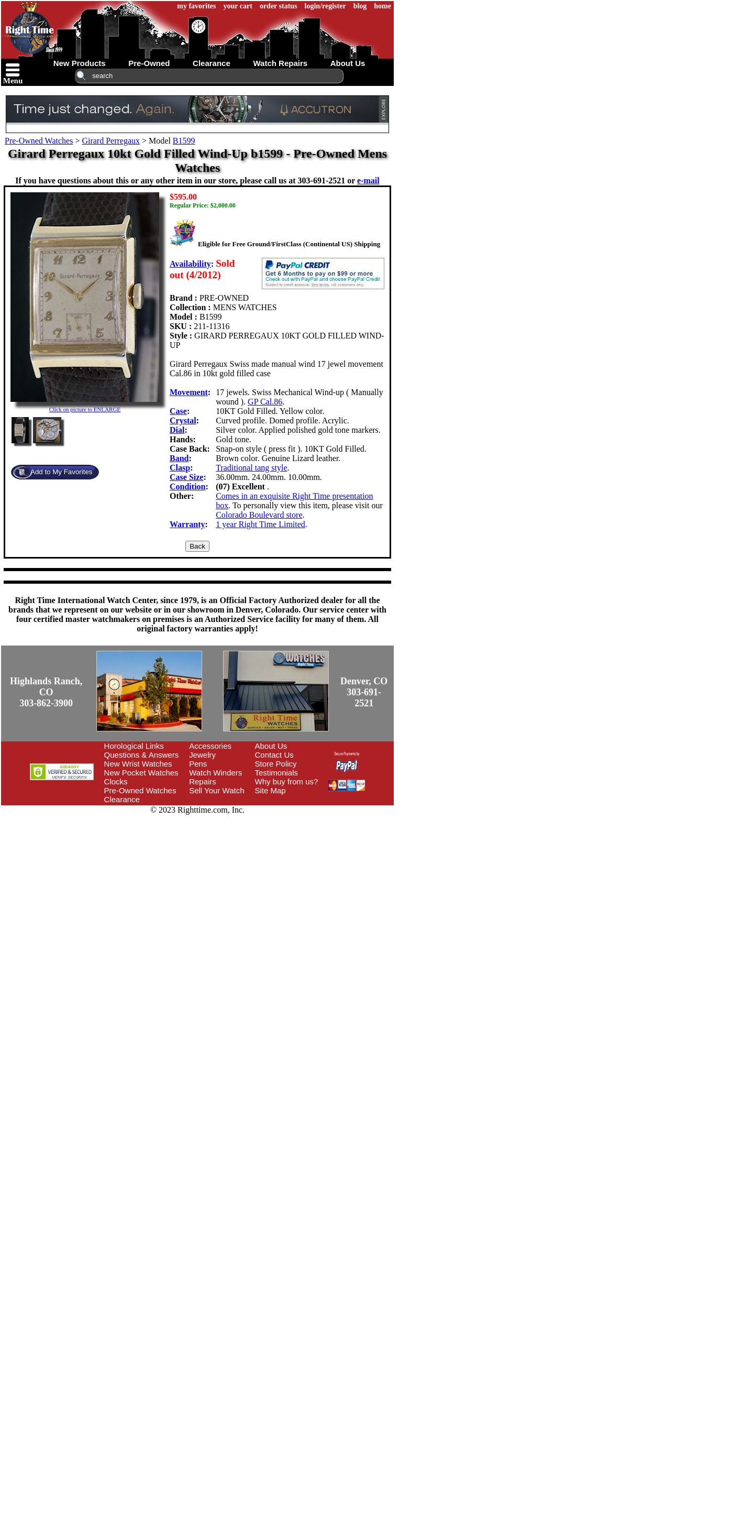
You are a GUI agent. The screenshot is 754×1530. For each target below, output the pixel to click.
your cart (238, 6)
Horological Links (134, 745)
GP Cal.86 (265, 401)
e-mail (368, 180)
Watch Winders (215, 772)
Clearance (122, 799)
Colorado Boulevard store (259, 514)
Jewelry (202, 754)
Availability (190, 263)
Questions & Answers (141, 754)
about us (347, 63)
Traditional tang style (251, 467)
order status (278, 6)
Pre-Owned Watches (39, 140)
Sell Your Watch (216, 790)
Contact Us (274, 754)
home (382, 6)
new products (79, 63)
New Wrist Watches (138, 763)
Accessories (210, 745)
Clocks (116, 781)
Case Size (186, 477)
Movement (189, 392)
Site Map (270, 790)
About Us (271, 745)
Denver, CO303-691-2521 (363, 692)
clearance (211, 63)
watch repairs (280, 63)
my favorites (196, 6)
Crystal (183, 420)
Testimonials (276, 772)
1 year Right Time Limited (260, 524)
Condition (187, 486)
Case (178, 411)
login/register (325, 6)
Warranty (187, 524)
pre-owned (149, 63)
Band (179, 458)
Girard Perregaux (111, 140)
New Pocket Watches (141, 772)
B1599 (184, 140)
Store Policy (276, 763)
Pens (198, 763)
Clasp (180, 467)
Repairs (202, 781)
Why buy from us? (286, 781)
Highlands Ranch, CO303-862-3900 (46, 692)
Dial (177, 429)
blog (360, 6)
